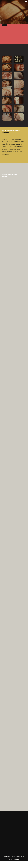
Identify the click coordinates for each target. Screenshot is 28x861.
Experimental (4, 27)
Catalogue (4, 133)
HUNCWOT (16, 859)
